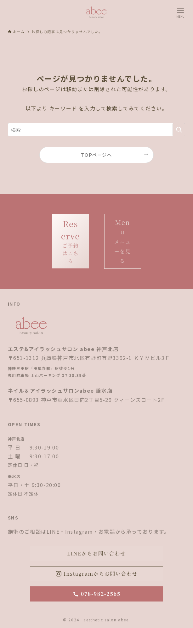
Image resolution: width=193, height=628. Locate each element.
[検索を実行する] (179, 129)
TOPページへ (96, 154)
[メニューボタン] (180, 12)
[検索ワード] (96, 129)
